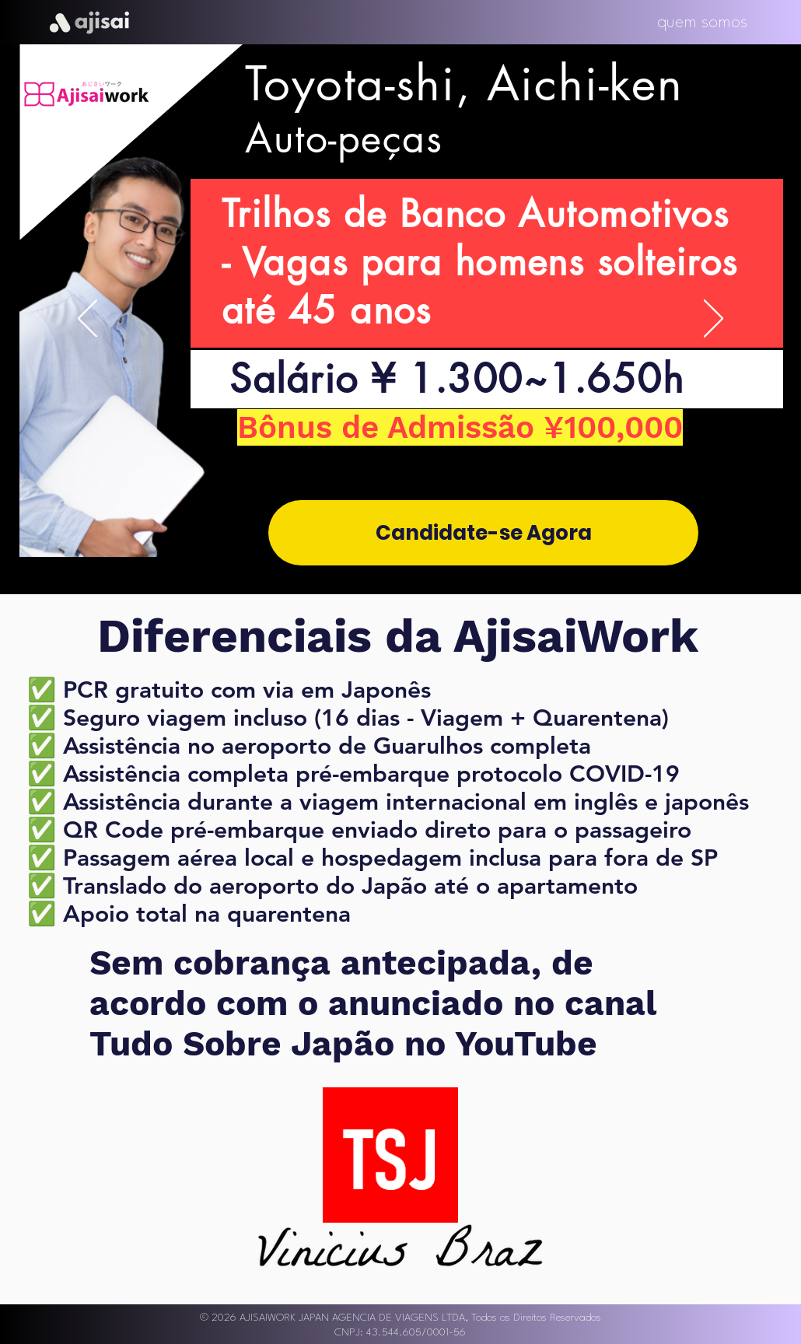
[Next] (713, 319)
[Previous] (87, 319)
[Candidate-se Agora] (483, 532)
